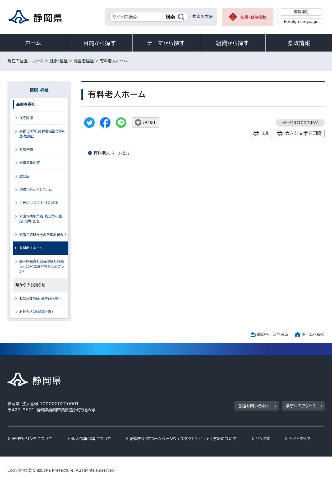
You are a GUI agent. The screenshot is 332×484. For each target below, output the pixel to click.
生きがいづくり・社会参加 (38, 202)
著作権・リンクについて (32, 439)
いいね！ (149, 122)
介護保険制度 (29, 163)
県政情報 (299, 43)
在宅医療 (26, 118)
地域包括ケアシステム (35, 189)
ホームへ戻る (313, 334)
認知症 (24, 176)
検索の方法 (203, 16)
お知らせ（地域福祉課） (36, 312)
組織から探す (232, 43)
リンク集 (263, 439)
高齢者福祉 (84, 61)
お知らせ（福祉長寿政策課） (39, 298)
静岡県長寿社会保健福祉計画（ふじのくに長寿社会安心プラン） (41, 266)
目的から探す (99, 43)
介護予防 (26, 149)
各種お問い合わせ (254, 406)
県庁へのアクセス (301, 406)
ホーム (33, 43)
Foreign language (301, 22)
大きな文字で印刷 (303, 133)
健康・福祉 (58, 61)
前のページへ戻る (272, 334)
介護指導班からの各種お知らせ (43, 234)
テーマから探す (166, 43)
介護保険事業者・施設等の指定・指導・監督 (40, 219)
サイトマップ (299, 439)
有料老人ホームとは (111, 153)
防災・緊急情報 (254, 17)
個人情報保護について (91, 439)
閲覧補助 (301, 12)
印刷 (265, 133)
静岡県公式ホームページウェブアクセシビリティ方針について (183, 439)
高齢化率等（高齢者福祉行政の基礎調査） (42, 133)
